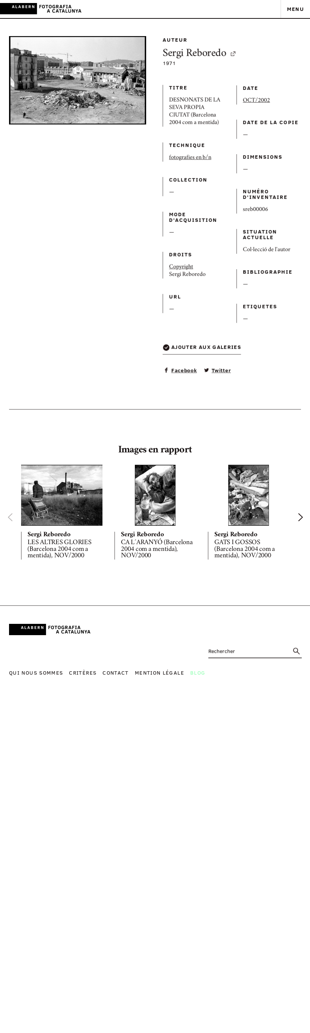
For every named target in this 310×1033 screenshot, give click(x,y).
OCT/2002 (203, 139)
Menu (295, 8)
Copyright (145, 332)
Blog (197, 672)
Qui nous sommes (36, 672)
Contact (115, 672)
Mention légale (159, 672)
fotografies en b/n (154, 199)
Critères (82, 672)
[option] (61, 514)
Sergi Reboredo (163, 80)
